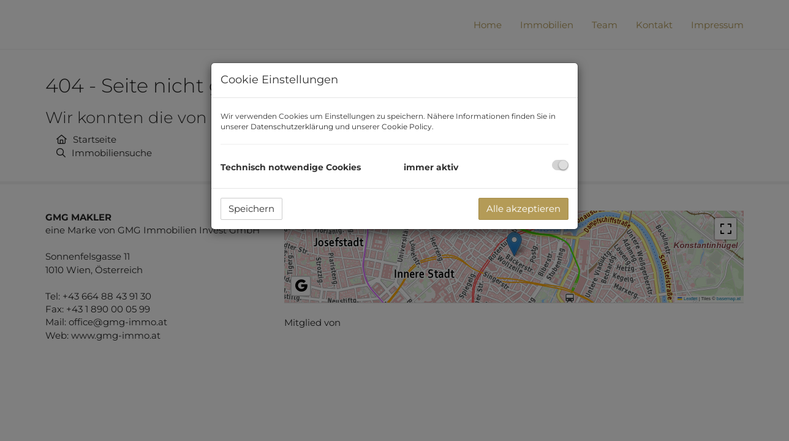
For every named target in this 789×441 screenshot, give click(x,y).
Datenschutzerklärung (292, 126)
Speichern (251, 208)
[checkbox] (560, 165)
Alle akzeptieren (523, 208)
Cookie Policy (407, 126)
